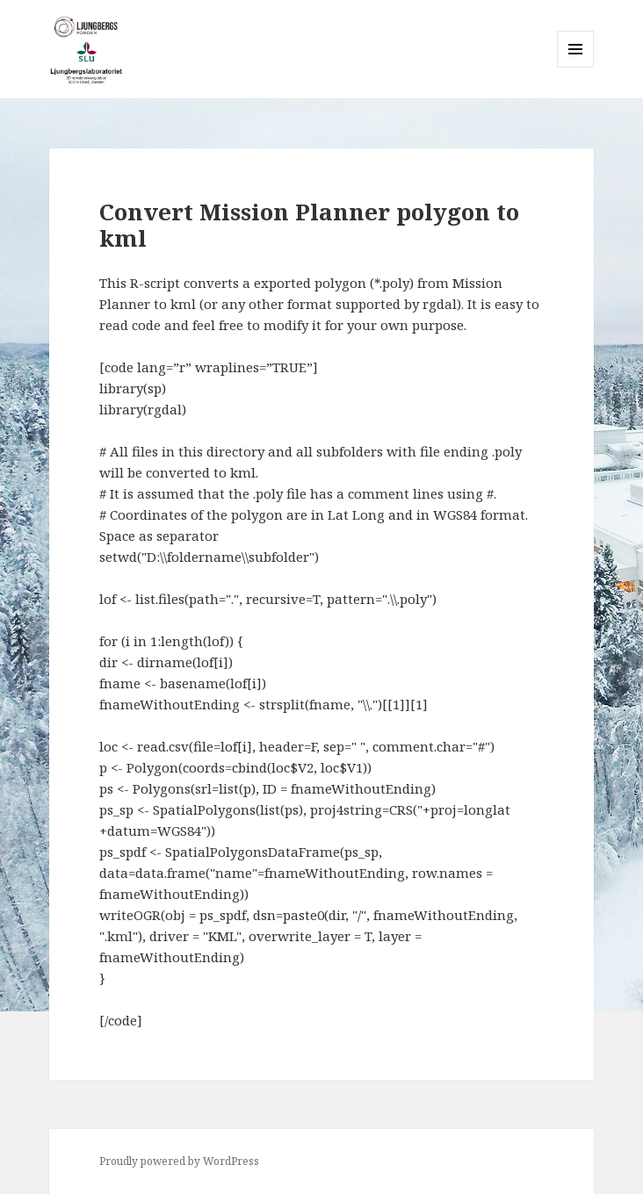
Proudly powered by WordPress (179, 1161)
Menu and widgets (576, 67)
